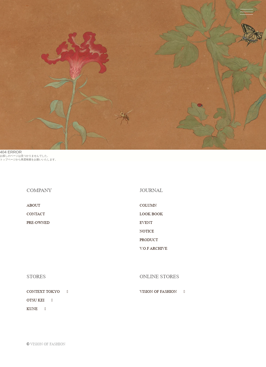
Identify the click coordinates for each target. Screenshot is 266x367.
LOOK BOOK (151, 214)
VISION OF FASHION (158, 291)
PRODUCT (149, 240)
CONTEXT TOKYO (43, 291)
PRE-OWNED (38, 222)
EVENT (146, 222)
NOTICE (147, 231)
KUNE (32, 309)
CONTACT (36, 214)
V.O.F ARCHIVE (153, 248)
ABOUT (33, 205)
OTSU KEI (35, 300)
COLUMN (148, 205)
